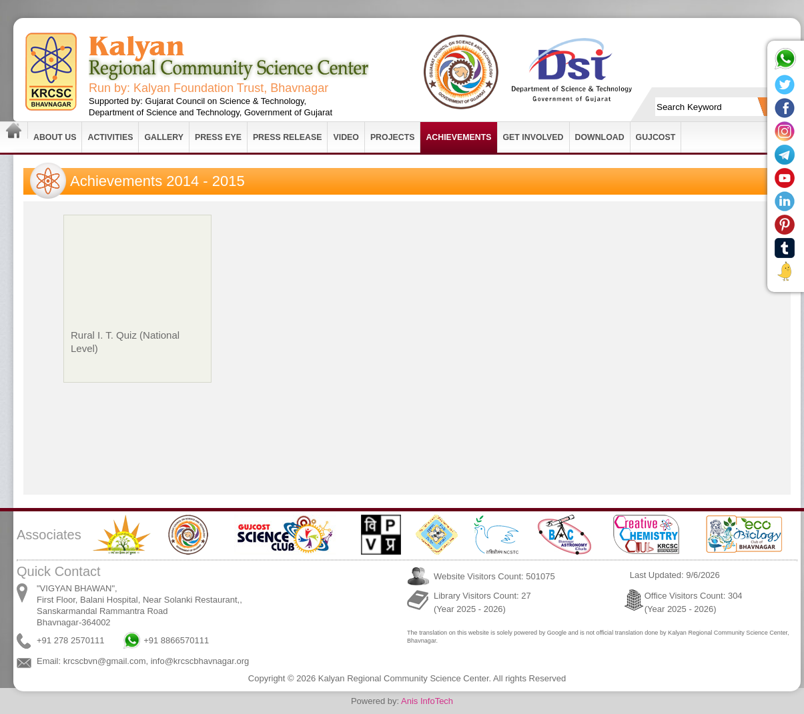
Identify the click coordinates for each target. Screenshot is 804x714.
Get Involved (533, 137)
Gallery (163, 137)
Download (600, 137)
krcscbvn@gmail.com (104, 661)
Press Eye (218, 137)
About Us (54, 137)
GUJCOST (656, 137)
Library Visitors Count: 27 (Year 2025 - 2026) (482, 602)
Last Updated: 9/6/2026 (675, 575)
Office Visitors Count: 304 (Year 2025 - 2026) (694, 602)
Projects (392, 137)
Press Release (287, 137)
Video (345, 137)
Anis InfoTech (427, 701)
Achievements (458, 137)
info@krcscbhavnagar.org (200, 661)
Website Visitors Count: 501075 (494, 576)
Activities (110, 137)
